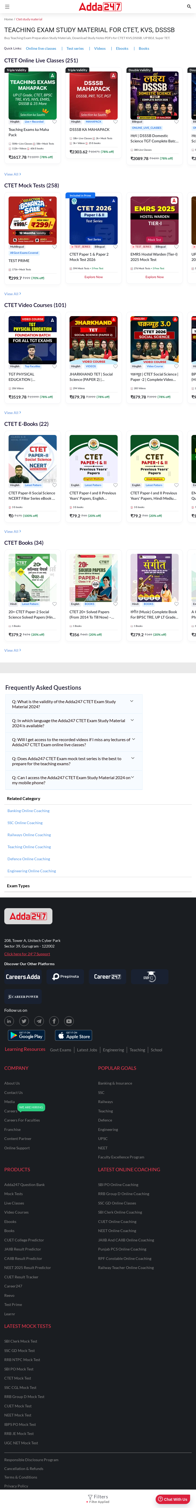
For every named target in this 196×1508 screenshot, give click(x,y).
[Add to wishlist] (54, 122)
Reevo (9, 1295)
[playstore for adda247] (26, 1035)
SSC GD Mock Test (19, 1350)
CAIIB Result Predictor (23, 1258)
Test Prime (13, 1304)
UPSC (103, 1138)
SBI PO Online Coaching (118, 1184)
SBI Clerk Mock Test (20, 1341)
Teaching (137, 1049)
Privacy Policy (16, 1486)
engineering (108, 1129)
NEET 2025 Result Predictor (27, 1267)
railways (105, 1101)
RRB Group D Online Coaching (123, 1193)
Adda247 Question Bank (24, 1184)
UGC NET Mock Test (21, 1443)
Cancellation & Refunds (23, 1468)
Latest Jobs (87, 1049)
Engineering (113, 1049)
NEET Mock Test (17, 1415)
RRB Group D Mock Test (24, 1396)
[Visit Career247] (107, 976)
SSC (101, 1092)
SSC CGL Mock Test (20, 1387)
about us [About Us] (12, 1083)
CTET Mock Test (17, 1378)
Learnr (9, 1314)
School (156, 1049)
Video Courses (16, 1212)
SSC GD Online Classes (117, 1203)
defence (105, 1120)
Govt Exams (60, 1049)
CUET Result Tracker (21, 1277)
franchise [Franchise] (12, 1129)
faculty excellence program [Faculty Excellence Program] (121, 1157)
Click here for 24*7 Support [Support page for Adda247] (27, 954)
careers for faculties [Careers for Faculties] (22, 1120)
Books (9, 1230)
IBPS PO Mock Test (20, 1424)
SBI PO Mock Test (18, 1369)
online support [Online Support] (17, 1148)
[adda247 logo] (28, 916)
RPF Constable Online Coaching (124, 1258)
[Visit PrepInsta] (65, 976)
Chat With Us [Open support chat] (172, 1499)
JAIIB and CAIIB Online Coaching (126, 1240)
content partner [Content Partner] (18, 1138)
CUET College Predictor (24, 1240)
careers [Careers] (10, 1111)
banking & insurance (115, 1083)
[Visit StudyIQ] (149, 976)
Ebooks (10, 1221)
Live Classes (14, 1203)
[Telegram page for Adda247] (39, 1021)
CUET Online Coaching (117, 1221)
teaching (105, 1111)
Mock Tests (13, 1193)
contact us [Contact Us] (13, 1092)
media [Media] (9, 1101)
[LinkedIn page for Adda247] (9, 1021)
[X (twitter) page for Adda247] (24, 1021)
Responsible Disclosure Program (31, 1459)
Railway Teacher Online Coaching (126, 1267)
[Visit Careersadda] (23, 976)
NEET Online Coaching (117, 1230)
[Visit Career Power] (23, 996)
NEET (102, 1148)
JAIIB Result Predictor (22, 1249)
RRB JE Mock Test (19, 1433)
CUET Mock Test (18, 1406)
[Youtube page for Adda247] (69, 1021)
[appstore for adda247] (73, 1035)
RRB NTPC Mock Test (22, 1359)
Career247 (13, 1286)
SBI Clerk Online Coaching (120, 1212)
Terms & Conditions (20, 1477)
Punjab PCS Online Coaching (122, 1249)
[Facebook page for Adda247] (54, 1021)
